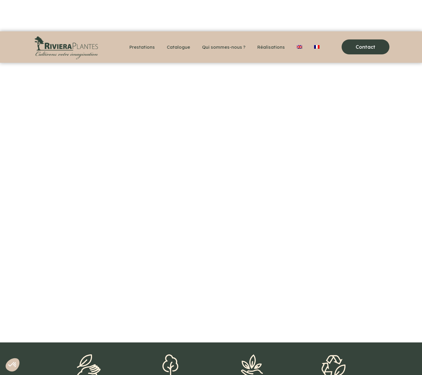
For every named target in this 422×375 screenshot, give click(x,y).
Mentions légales (132, 360)
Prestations (142, 47)
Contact (95, 360)
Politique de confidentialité (186, 360)
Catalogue (178, 47)
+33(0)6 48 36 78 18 (57, 360)
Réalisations (271, 47)
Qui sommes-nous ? (223, 47)
